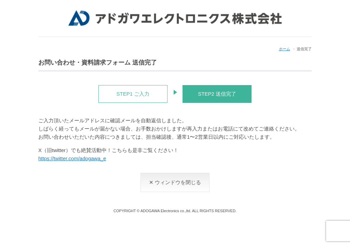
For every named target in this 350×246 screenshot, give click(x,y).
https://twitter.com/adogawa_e (72, 158)
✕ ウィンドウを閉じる (175, 182)
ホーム (284, 49)
